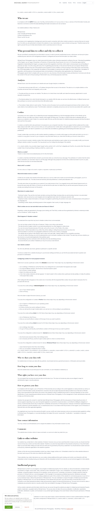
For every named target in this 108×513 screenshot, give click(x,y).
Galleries (65, 2)
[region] (18, 502)
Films (74, 2)
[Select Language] (88, 3)
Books (70, 2)
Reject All (19, 507)
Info (60, 2)
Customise (9, 507)
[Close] (32, 495)
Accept (28, 507)
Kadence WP (69, 508)
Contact (79, 2)
